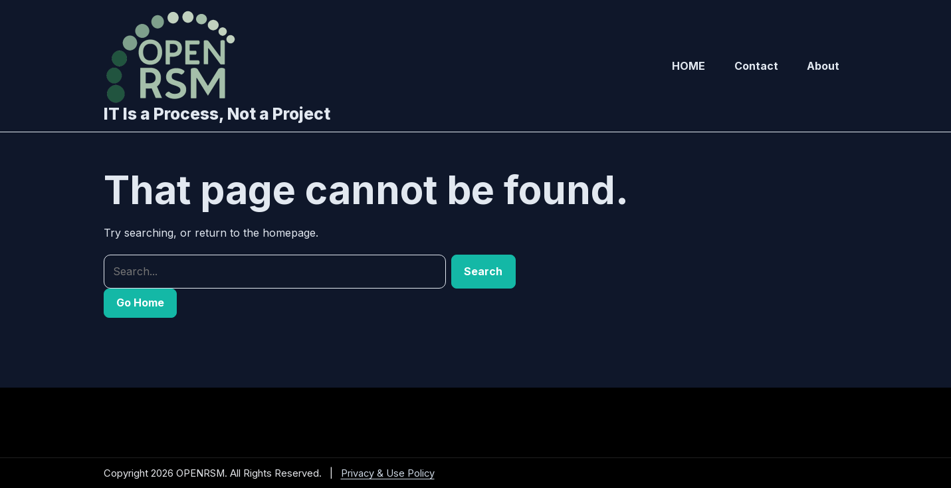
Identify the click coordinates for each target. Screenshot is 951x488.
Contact (756, 65)
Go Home (140, 302)
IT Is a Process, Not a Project (217, 114)
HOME (688, 65)
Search (483, 271)
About (823, 65)
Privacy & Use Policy (388, 473)
